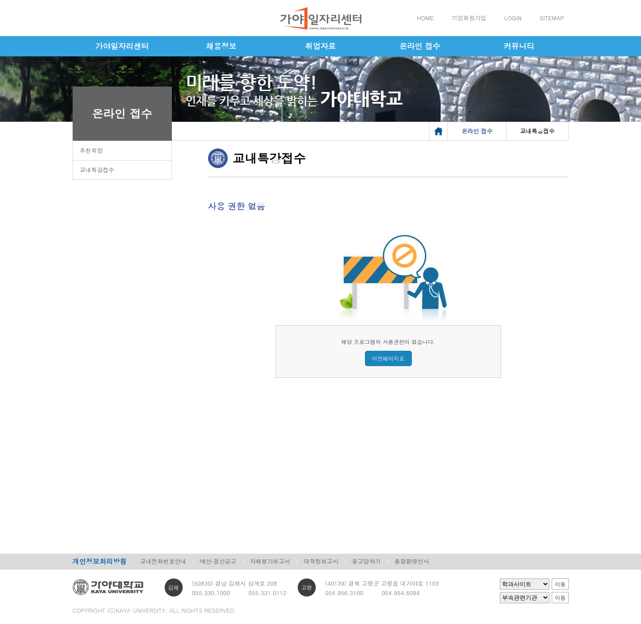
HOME (425, 18)
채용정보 (221, 46)
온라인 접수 (419, 46)
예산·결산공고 (218, 561)
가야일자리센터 (122, 46)
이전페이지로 (388, 358)
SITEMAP (552, 18)
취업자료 (320, 46)
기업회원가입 (469, 18)
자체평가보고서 (270, 561)
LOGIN (512, 18)
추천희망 (91, 150)
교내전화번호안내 (163, 561)
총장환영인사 (411, 561)
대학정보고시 (321, 561)
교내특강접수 (97, 169)
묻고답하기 (366, 561)
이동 (560, 584)
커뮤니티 (519, 46)
